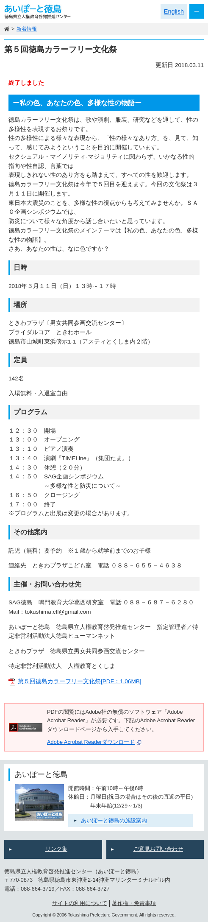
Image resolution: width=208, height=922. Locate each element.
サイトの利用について (79, 903)
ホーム (6, 29)
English (174, 11)
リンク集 (56, 849)
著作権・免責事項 (134, 903)
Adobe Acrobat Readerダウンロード (94, 742)
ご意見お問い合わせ (158, 849)
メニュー (196, 11)
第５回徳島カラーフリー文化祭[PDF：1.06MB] (79, 681)
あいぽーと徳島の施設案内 (114, 820)
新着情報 (27, 29)
